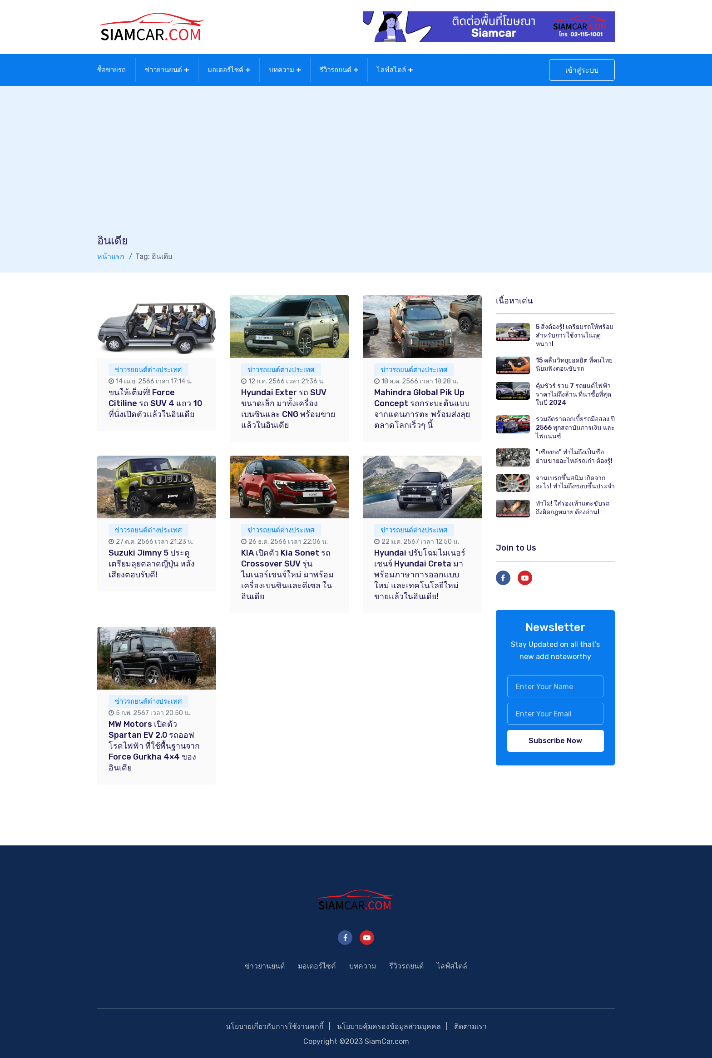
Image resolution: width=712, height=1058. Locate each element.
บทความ (281, 69)
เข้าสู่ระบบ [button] (581, 69)
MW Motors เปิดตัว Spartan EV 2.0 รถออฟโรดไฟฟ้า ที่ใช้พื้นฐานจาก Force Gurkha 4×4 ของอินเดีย (154, 745)
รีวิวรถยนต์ (335, 69)
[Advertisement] (356, 164)
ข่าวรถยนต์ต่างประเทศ (148, 369)
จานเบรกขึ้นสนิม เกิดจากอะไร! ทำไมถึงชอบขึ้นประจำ (575, 481)
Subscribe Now (555, 739)
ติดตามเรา (470, 1025)
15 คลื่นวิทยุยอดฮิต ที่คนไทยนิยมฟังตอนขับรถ (574, 364)
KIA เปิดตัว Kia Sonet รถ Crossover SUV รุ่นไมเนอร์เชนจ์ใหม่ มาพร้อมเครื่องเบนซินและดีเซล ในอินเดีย (287, 574)
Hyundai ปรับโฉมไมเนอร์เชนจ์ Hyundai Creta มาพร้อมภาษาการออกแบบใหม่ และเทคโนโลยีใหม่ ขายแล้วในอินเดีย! (420, 574)
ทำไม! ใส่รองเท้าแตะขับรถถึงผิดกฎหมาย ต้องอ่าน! (572, 507)
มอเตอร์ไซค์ (225, 69)
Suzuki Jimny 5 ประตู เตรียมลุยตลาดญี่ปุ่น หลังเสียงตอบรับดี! (152, 563)
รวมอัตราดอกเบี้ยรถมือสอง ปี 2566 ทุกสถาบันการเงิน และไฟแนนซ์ (575, 426)
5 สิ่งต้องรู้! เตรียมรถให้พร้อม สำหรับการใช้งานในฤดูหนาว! (574, 334)
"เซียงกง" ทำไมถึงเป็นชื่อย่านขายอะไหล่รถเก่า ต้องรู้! (574, 455)
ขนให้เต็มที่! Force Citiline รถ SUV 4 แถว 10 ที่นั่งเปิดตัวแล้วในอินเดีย (156, 402)
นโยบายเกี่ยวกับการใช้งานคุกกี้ (274, 1025)
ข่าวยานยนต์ (163, 69)
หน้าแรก (110, 255)
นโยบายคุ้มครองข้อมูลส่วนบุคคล (388, 1025)
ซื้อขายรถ (111, 69)
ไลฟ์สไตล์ (391, 69)
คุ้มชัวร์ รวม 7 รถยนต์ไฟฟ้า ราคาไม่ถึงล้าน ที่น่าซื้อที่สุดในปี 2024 (573, 393)
